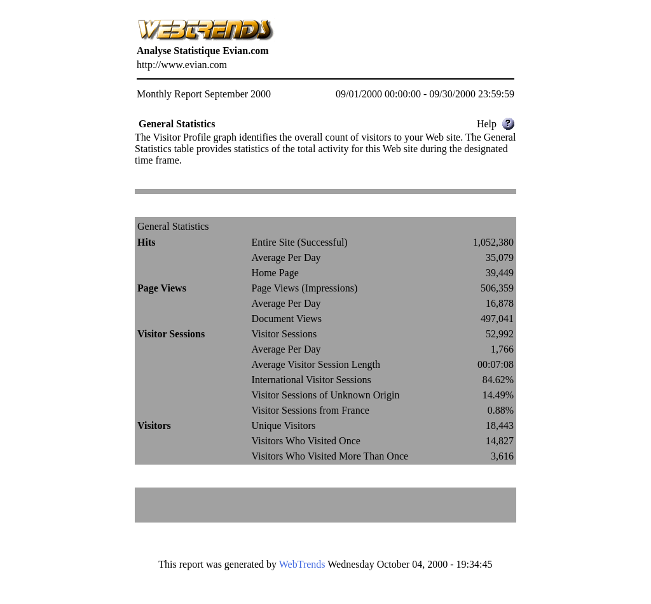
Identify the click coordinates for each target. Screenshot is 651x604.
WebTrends (302, 564)
